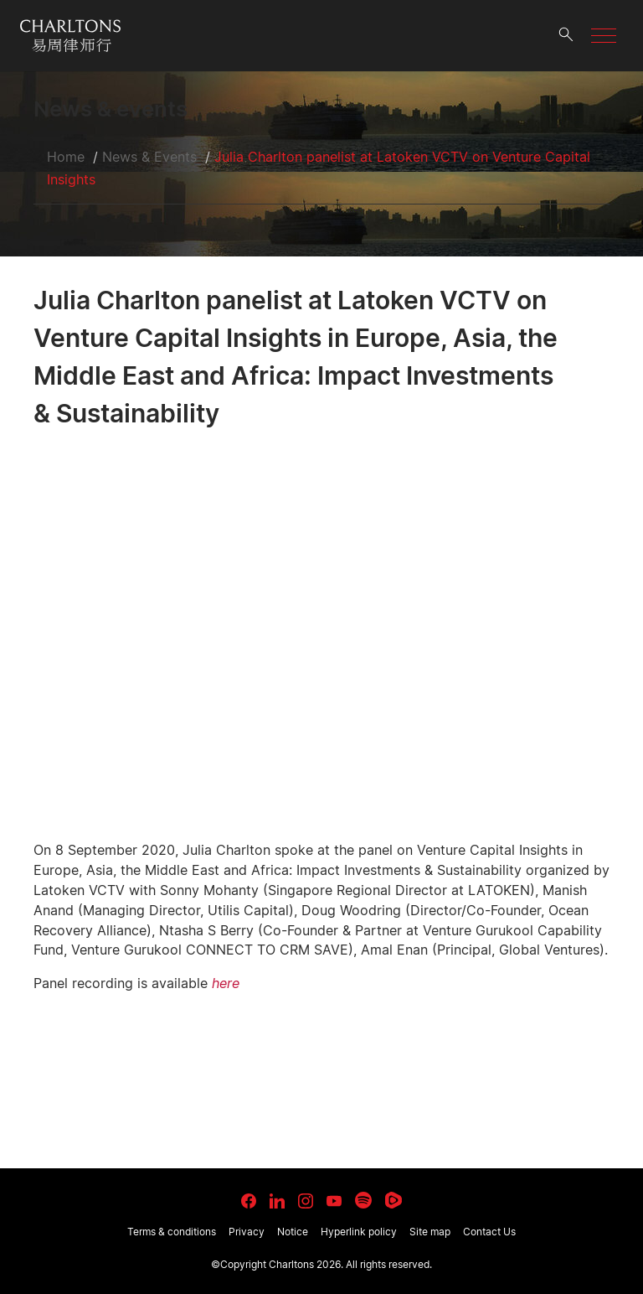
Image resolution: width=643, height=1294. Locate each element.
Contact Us (489, 1231)
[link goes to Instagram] (305, 1201)
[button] (603, 35)
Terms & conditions (171, 1231)
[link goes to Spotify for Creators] (363, 1200)
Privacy (247, 1231)
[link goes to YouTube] (334, 1201)
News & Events (149, 156)
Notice (292, 1231)
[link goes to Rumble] (393, 1200)
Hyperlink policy (359, 1231)
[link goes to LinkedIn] (277, 1198)
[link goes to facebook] (248, 1201)
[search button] (566, 35)
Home (66, 156)
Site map (429, 1231)
